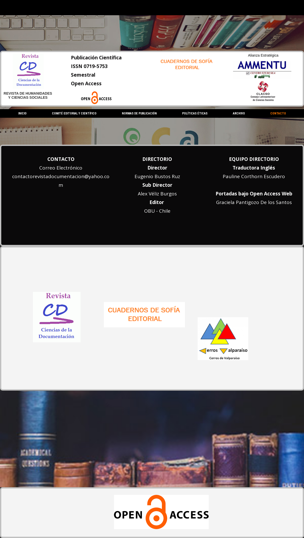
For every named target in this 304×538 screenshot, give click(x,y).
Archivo (239, 113)
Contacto (278, 113)
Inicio (22, 113)
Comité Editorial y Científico (74, 113)
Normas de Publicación (139, 113)
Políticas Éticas (194, 113)
